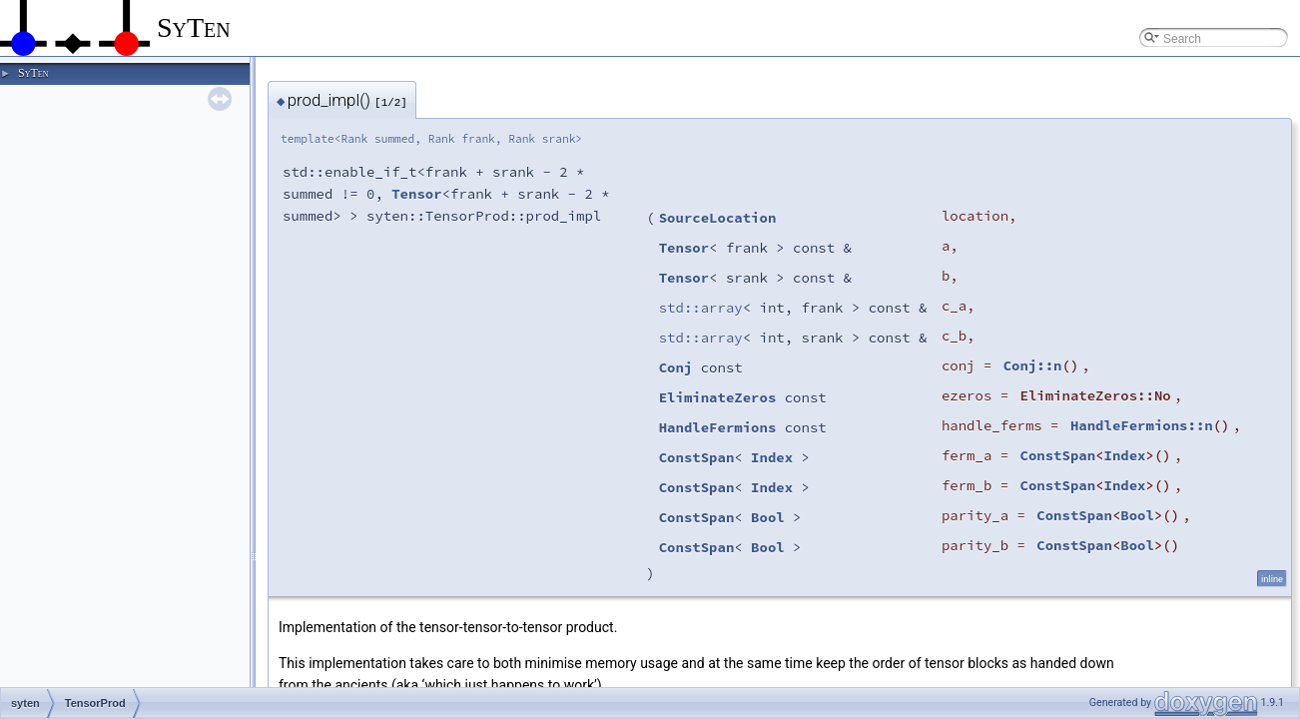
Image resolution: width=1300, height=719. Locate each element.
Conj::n (1032, 365)
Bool (768, 517)
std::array (701, 308)
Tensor (416, 194)
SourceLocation (718, 218)
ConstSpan (697, 457)
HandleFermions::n (1141, 425)
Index (772, 457)
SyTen (33, 73)
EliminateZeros (718, 397)
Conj (676, 367)
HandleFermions (718, 427)
